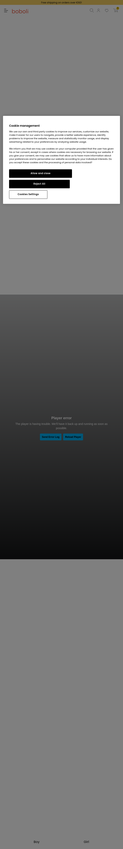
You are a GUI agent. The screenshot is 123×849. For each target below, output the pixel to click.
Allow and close (41, 173)
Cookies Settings (28, 194)
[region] (61, 160)
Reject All (39, 184)
